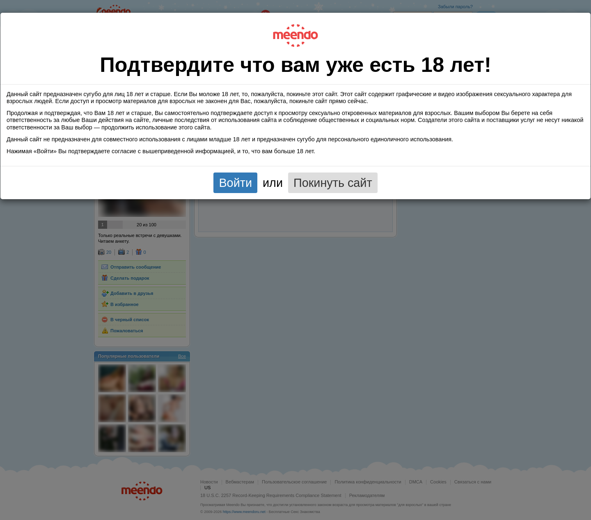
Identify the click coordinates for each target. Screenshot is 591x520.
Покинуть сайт (332, 182)
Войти (235, 182)
